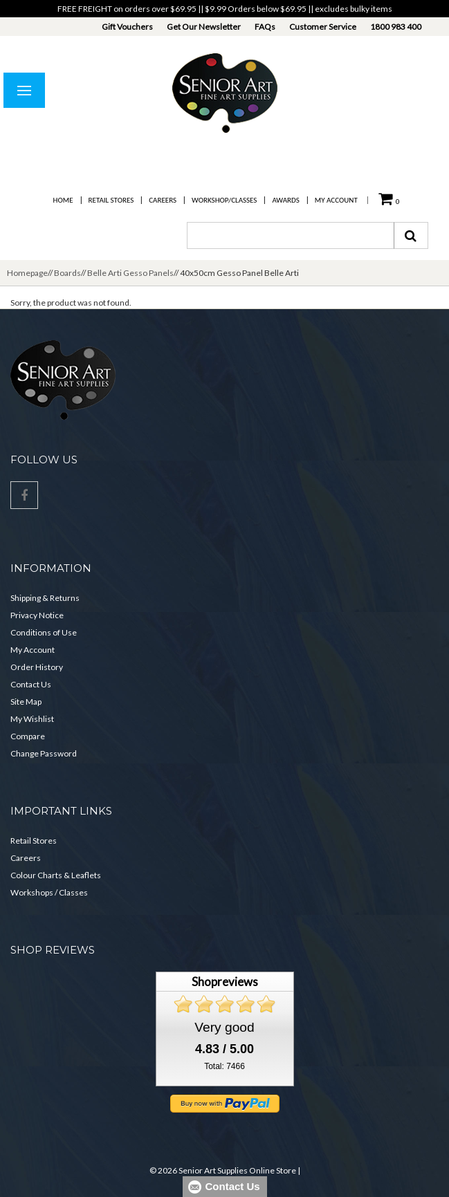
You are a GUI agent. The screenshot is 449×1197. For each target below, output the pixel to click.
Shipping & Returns (45, 598)
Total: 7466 (224, 1066)
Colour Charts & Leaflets (55, 875)
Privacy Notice (37, 615)
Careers (162, 200)
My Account (336, 200)
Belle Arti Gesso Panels (130, 273)
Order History (36, 667)
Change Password (43, 753)
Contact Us (30, 684)
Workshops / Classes (49, 892)
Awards (285, 200)
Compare (27, 736)
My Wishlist (32, 719)
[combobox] (290, 235)
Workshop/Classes (224, 200)
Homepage (27, 273)
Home (63, 200)
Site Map (26, 701)
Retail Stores (111, 200)
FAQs (265, 26)
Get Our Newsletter (204, 26)
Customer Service (322, 26)
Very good (224, 1027)
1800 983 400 (395, 26)
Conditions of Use (43, 632)
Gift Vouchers (127, 26)
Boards (67, 273)
